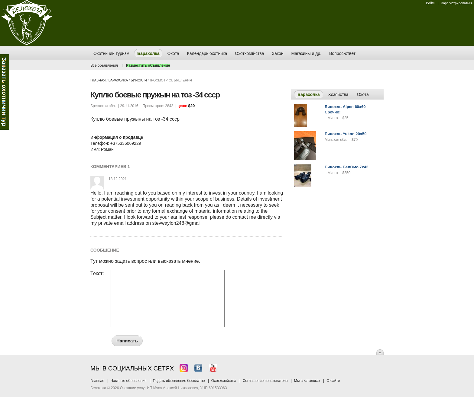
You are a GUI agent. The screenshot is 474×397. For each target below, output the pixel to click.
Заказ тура (4, 92)
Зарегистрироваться (456, 3)
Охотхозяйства (223, 381)
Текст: (97, 273)
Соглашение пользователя (265, 381)
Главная (98, 80)
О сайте (333, 381)
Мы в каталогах (307, 381)
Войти (430, 3)
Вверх (380, 352)
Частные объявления (128, 381)
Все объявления (104, 65)
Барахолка (118, 80)
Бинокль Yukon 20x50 (345, 134)
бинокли (139, 80)
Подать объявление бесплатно (179, 381)
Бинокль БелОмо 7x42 (346, 167)
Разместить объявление (148, 65)
